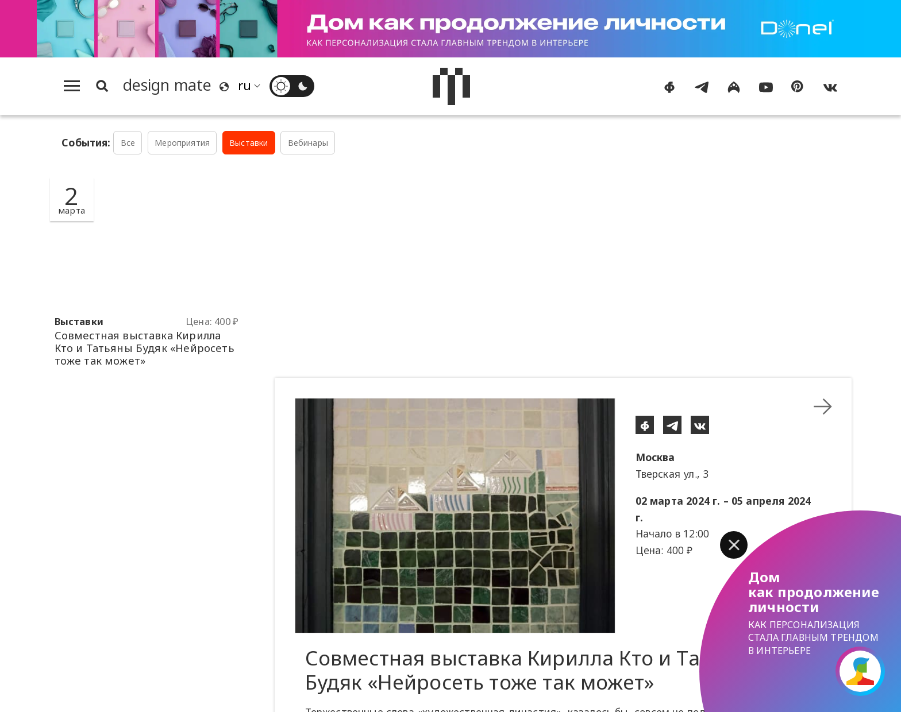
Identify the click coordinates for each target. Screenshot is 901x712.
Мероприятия (182, 142)
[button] (734, 545)
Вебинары (308, 142)
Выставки (248, 142)
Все (128, 142)
